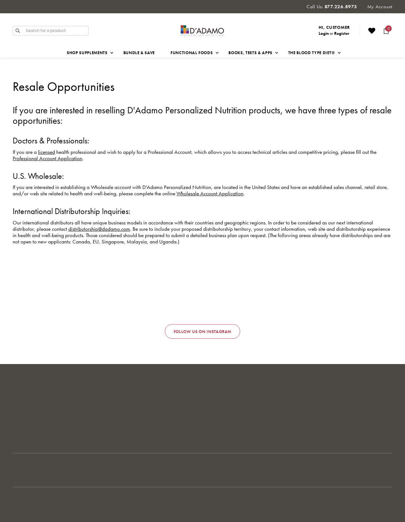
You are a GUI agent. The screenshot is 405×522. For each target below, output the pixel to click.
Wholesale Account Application (210, 193)
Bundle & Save (139, 52)
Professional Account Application (47, 158)
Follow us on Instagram (202, 331)
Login (324, 33)
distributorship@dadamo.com (99, 228)
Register (341, 33)
